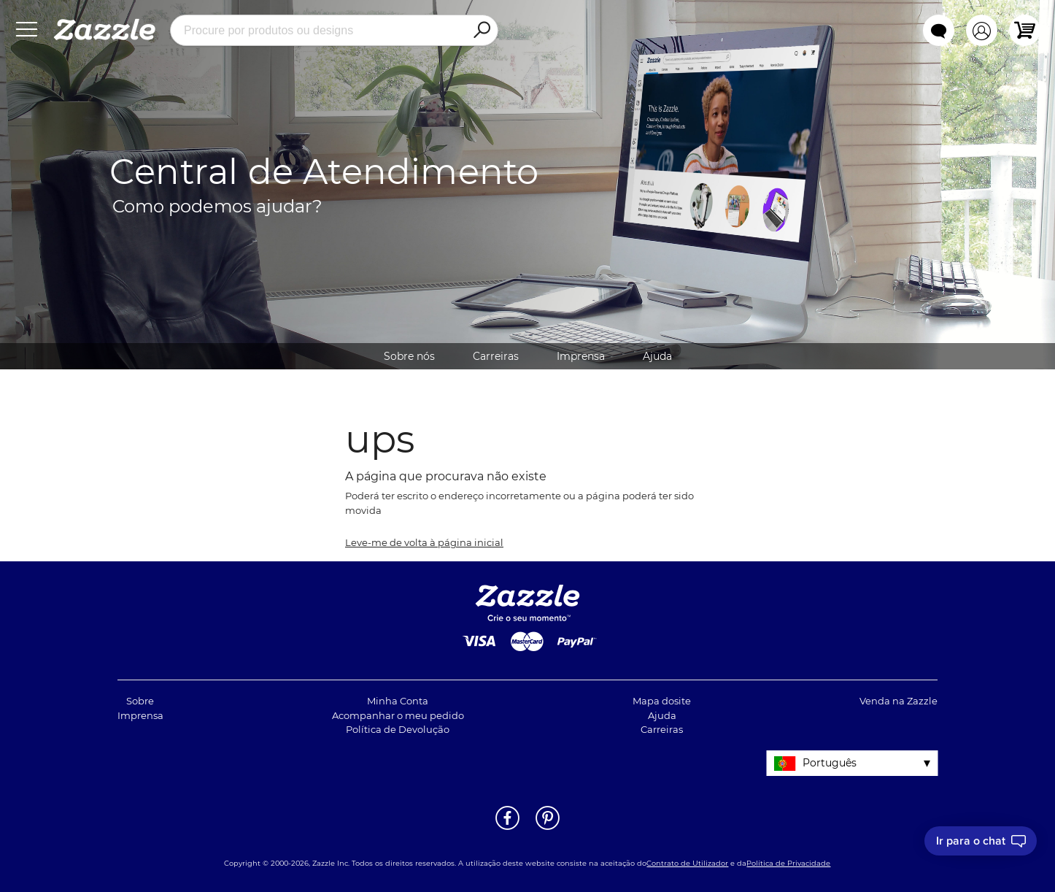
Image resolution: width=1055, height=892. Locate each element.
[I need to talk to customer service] (980, 841)
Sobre (140, 701)
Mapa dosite (662, 701)
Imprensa (581, 356)
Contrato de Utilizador (687, 863)
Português (830, 762)
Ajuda (657, 356)
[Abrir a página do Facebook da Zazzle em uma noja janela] (507, 828)
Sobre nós (409, 356)
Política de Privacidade (788, 863)
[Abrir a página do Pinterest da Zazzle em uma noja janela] (547, 828)
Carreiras (496, 356)
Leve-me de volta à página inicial (424, 542)
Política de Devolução (397, 729)
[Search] (481, 31)
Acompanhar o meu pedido (398, 715)
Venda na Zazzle (898, 701)
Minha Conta (397, 701)
